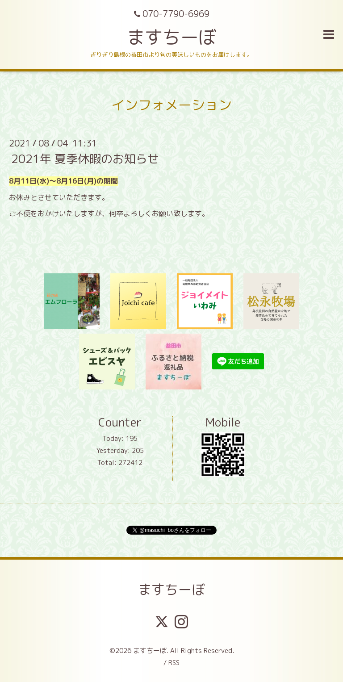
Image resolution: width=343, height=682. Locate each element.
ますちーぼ (171, 37)
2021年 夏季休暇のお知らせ (85, 159)
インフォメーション (171, 105)
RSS (174, 662)
